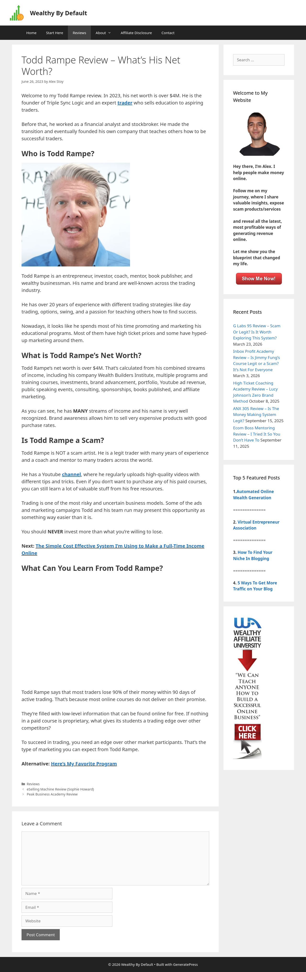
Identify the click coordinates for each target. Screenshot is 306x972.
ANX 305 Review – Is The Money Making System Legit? (256, 414)
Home (31, 32)
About (106, 33)
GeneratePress (185, 964)
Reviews (79, 32)
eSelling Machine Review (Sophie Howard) (60, 789)
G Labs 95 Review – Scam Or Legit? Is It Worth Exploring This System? (256, 332)
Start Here (54, 32)
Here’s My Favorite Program (84, 763)
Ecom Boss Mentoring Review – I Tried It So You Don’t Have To (256, 434)
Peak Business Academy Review (52, 794)
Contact (168, 32)
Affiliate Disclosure (136, 32)
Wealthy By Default (58, 13)
